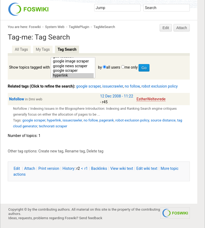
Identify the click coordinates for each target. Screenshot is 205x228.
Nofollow (16, 99)
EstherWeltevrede (150, 99)
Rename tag (75, 151)
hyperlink (73, 75)
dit (17, 168)
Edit (166, 28)
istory (68, 168)
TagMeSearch (104, 27)
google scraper (73, 70)
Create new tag (50, 151)
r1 (86, 168)
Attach (181, 28)
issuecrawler (112, 86)
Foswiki (35, 27)
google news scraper (73, 66)
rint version (48, 168)
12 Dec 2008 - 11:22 (116, 96)
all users (113, 67)
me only (131, 67)
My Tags (43, 49)
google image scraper (73, 61)
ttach (29, 168)
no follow (132, 86)
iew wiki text (121, 168)
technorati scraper (53, 126)
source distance (163, 120)
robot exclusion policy (159, 86)
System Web (55, 27)
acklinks (99, 168)
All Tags (21, 49)
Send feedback (90, 218)
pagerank (106, 120)
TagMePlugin (79, 27)
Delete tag (94, 151)
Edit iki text (146, 168)
